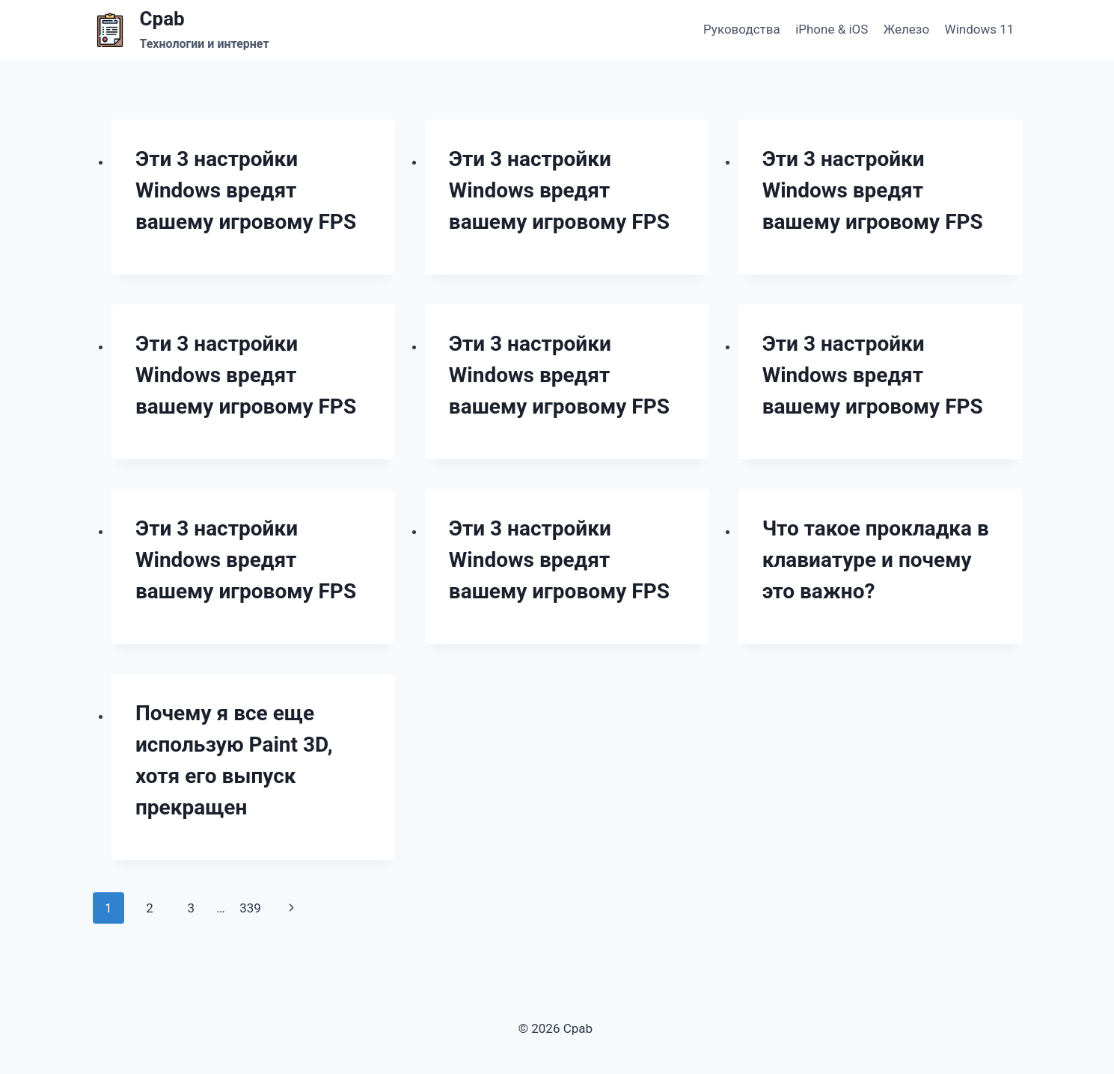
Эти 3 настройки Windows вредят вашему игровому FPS (245, 190)
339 (250, 907)
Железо (906, 29)
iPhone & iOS (831, 29)
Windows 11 (979, 29)
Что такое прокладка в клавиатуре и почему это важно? (875, 560)
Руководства (741, 29)
